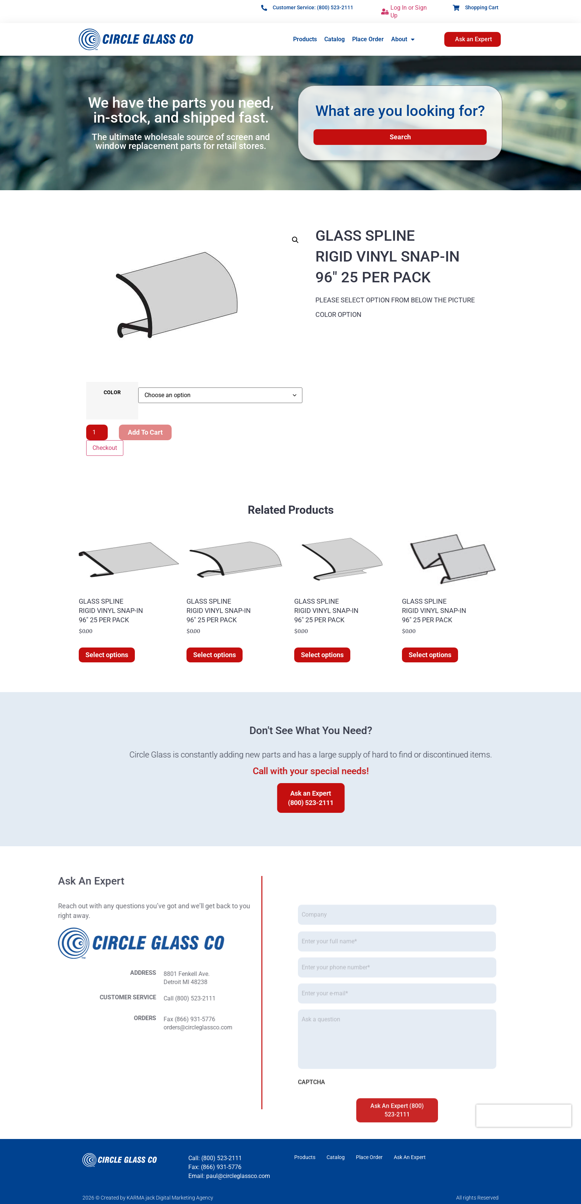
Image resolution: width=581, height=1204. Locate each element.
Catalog (334, 39)
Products (305, 39)
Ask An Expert (410, 1157)
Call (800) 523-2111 (30, 998)
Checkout (104, 447)
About (403, 39)
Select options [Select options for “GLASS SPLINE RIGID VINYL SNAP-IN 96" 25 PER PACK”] (106, 655)
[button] (295, 240)
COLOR (112, 392)
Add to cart (145, 432)
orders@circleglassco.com (38, 1027)
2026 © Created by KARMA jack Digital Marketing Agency (147, 1198)
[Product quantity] (97, 432)
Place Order (368, 39)
